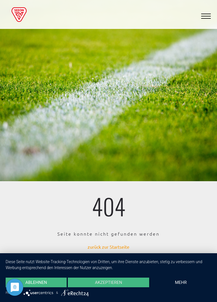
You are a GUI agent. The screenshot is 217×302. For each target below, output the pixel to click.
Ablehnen (36, 282)
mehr (181, 282)
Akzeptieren (108, 282)
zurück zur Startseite (108, 247)
